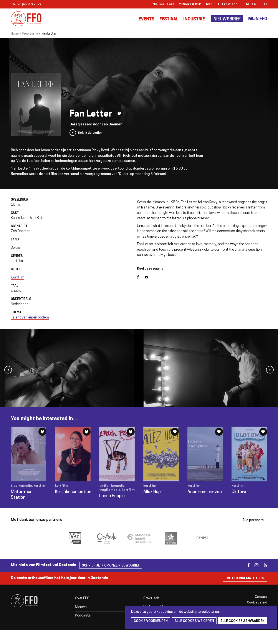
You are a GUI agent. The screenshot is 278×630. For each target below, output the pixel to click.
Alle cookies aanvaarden (242, 621)
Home (15, 33)
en (254, 4)
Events (146, 19)
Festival (168, 19)
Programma (30, 33)
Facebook (141, 277)
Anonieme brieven (204, 492)
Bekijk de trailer (90, 133)
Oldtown (240, 492)
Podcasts (83, 615)
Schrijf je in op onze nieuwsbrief (111, 565)
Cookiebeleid (257, 602)
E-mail (149, 277)
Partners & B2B (189, 4)
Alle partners (253, 520)
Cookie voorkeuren (150, 621)
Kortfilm (17, 277)
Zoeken (262, 4)
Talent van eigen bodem (30, 317)
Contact (261, 597)
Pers (170, 4)
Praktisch (229, 4)
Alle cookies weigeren (193, 621)
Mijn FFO (257, 19)
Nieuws (158, 4)
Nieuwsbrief (227, 19)
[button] (8, 369)
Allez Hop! (152, 492)
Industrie (194, 19)
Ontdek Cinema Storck (245, 578)
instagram (254, 565)
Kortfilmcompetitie (73, 492)
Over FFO (212, 4)
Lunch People (112, 496)
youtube (263, 565)
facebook (246, 565)
